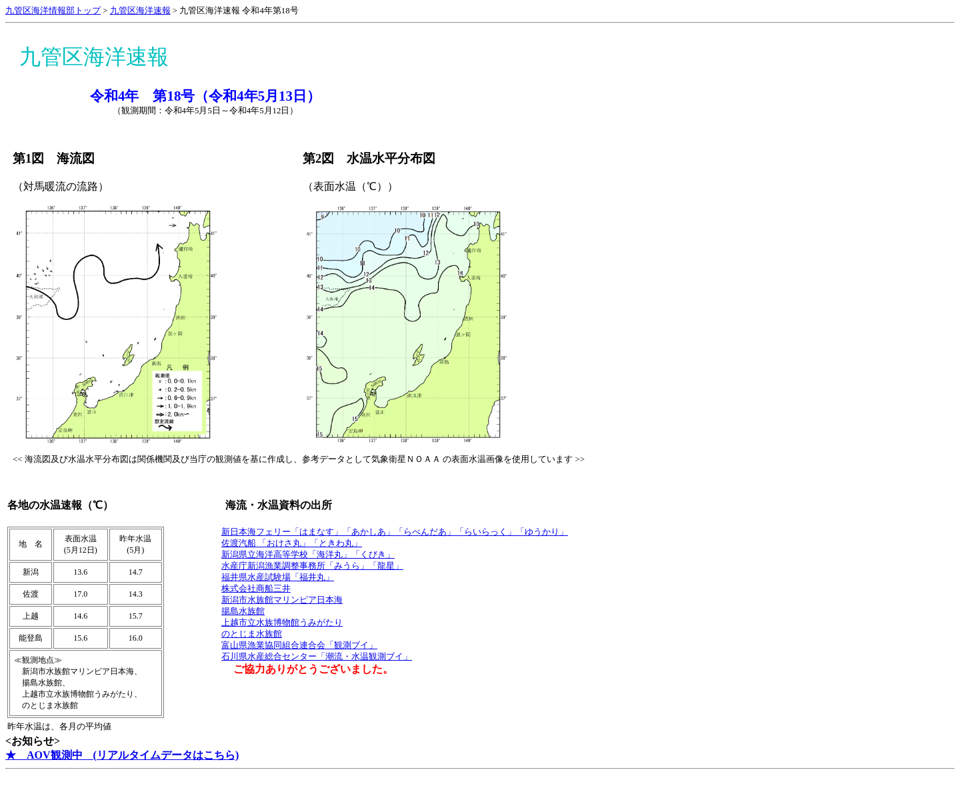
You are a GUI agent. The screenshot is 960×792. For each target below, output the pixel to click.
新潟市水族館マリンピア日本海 (282, 600)
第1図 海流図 (54, 158)
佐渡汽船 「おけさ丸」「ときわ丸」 (291, 543)
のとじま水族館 (251, 634)
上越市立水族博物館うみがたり (282, 622)
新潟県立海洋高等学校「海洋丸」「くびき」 (308, 554)
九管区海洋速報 (140, 10)
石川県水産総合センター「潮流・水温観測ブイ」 (316, 656)
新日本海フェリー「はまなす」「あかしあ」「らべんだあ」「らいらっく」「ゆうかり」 (394, 532)
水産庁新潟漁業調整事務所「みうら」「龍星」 (312, 566)
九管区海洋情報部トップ (53, 10)
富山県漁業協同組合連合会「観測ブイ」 (299, 645)
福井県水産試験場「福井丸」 (277, 577)
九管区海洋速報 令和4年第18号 (238, 10)
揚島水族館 (243, 611)
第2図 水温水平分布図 (369, 158)
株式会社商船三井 (256, 588)
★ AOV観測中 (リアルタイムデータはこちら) (122, 755)
